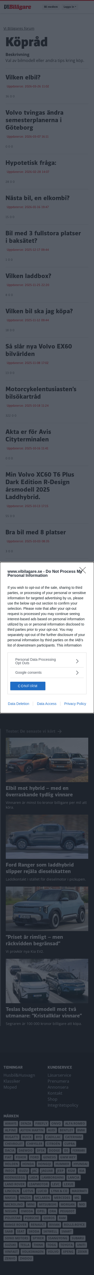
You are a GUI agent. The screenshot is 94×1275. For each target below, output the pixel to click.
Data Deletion (18, 704)
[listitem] (47, 661)
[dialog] (47, 637)
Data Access (46, 704)
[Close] (84, 572)
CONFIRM (28, 686)
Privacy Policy (75, 704)
